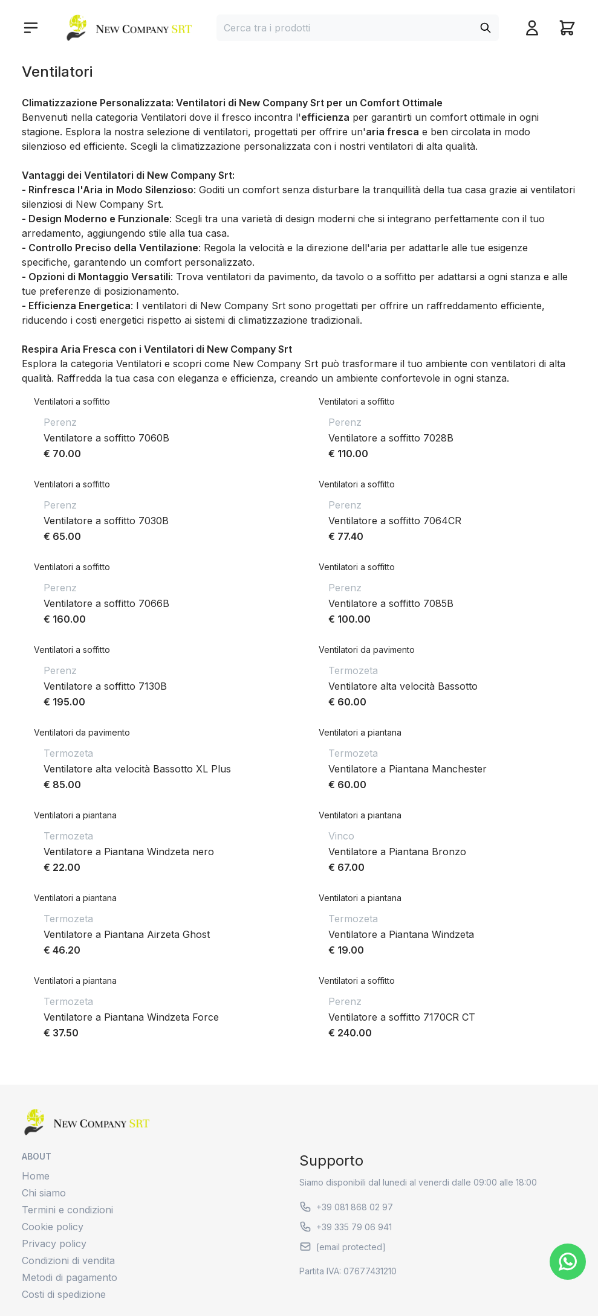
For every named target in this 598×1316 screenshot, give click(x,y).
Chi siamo (44, 1193)
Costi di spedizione (64, 1294)
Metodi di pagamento (69, 1277)
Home (36, 1176)
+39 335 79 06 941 (345, 1227)
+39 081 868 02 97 (346, 1207)
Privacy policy (54, 1243)
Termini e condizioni (67, 1210)
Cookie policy (52, 1227)
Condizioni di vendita (68, 1260)
